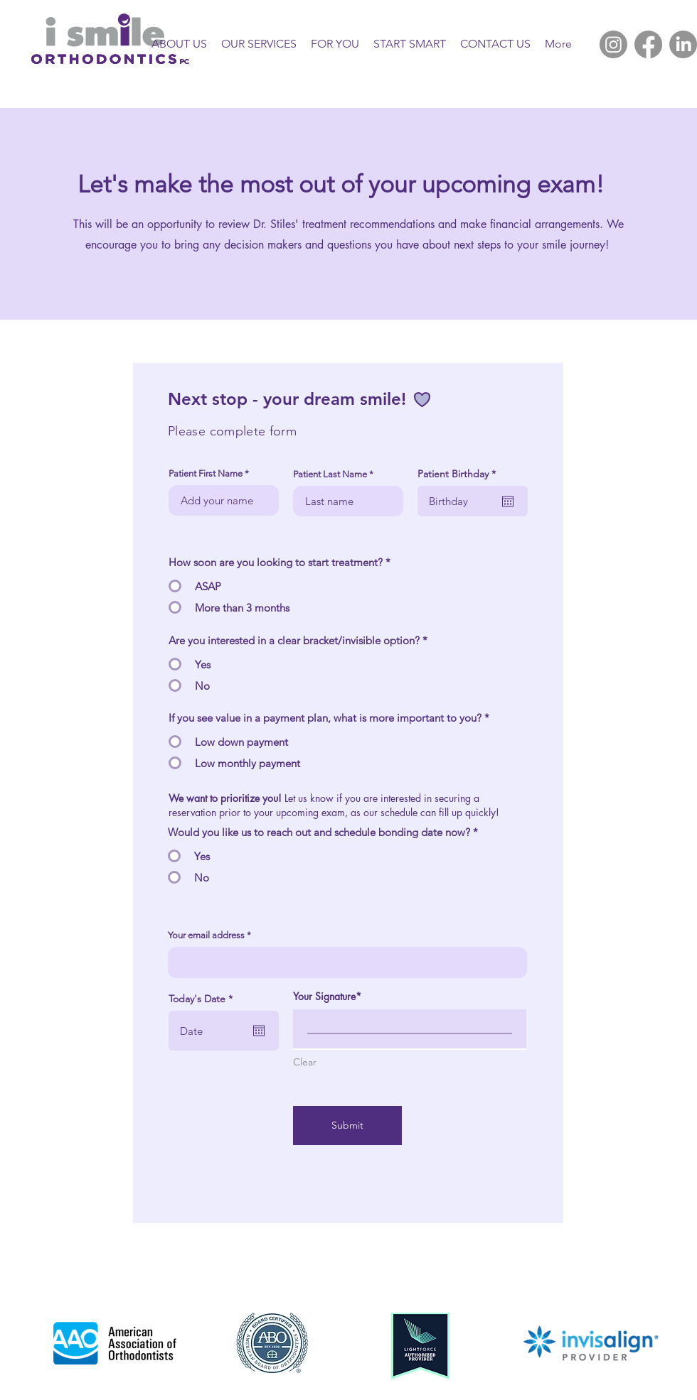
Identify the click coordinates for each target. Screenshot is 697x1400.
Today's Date (203, 999)
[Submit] (347, 1125)
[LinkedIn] (683, 44)
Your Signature (324, 996)
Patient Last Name (330, 474)
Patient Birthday (459, 474)
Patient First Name (206, 473)
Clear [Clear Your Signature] (304, 1062)
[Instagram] (613, 44)
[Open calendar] (508, 501)
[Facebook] (648, 44)
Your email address (206, 935)
